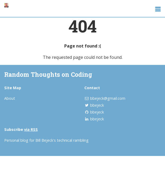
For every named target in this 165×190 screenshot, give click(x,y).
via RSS (31, 129)
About (9, 98)
